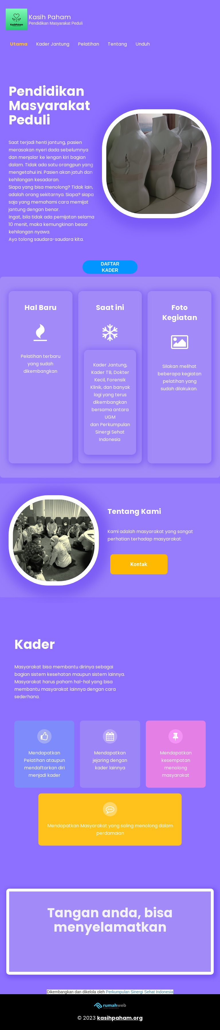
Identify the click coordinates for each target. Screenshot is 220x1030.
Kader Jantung (52, 44)
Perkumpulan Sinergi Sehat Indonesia (139, 992)
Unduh (142, 44)
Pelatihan (88, 44)
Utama (19, 44)
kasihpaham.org (120, 1017)
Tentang (117, 44)
